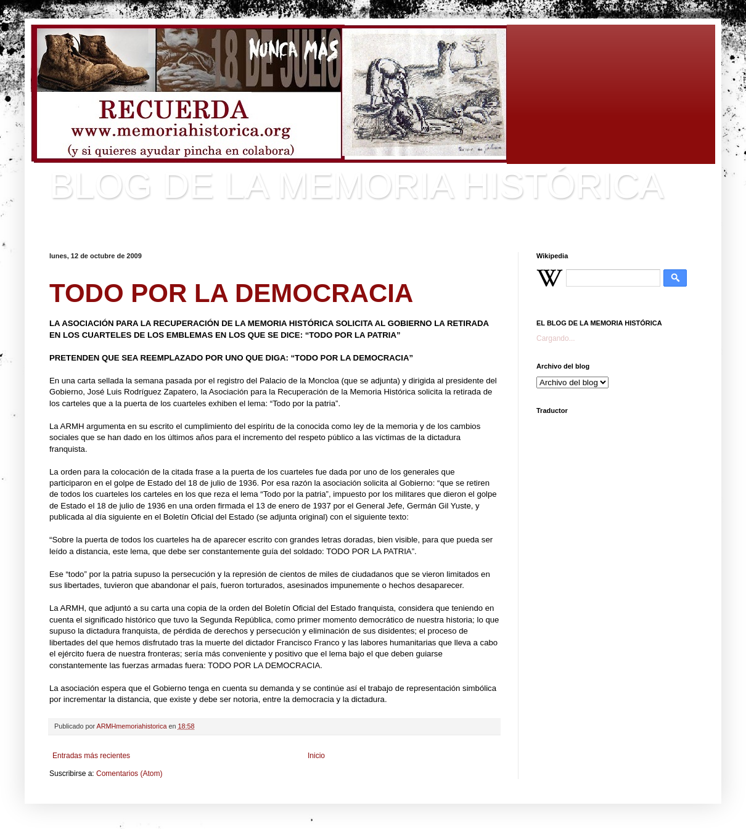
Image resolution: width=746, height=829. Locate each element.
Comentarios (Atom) (129, 773)
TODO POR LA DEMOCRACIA (231, 293)
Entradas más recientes (91, 755)
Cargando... (555, 338)
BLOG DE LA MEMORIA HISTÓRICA (356, 185)
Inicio (316, 755)
